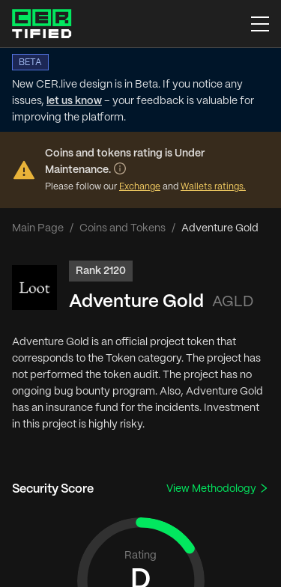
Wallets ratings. (213, 187)
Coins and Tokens (122, 228)
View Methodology (217, 488)
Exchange (139, 187)
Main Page (38, 228)
